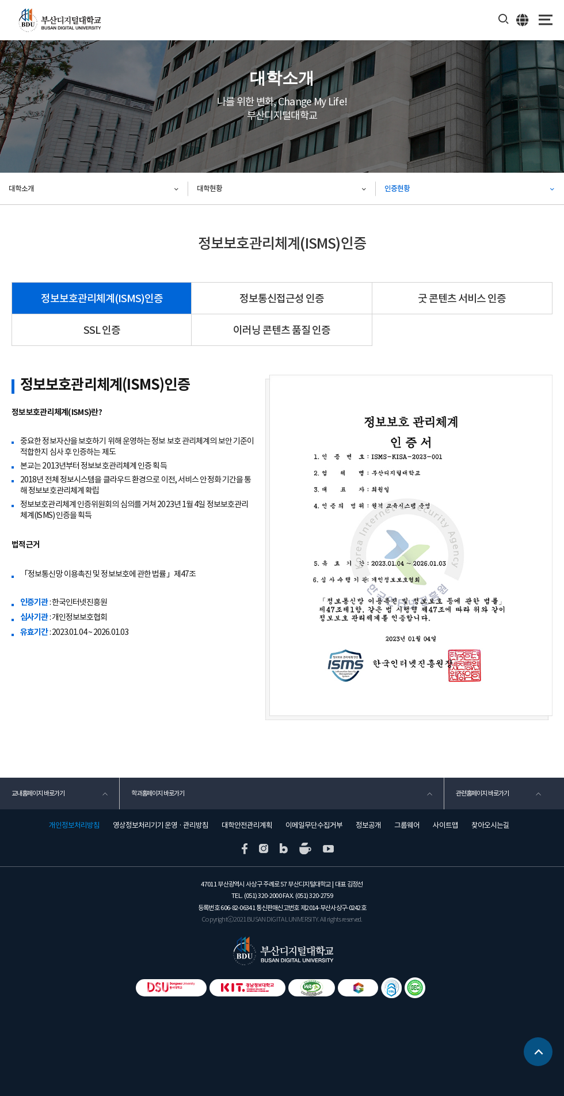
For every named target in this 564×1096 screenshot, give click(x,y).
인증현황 (397, 188)
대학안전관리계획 (247, 825)
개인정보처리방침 (74, 825)
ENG (522, 19)
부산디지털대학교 (59, 20)
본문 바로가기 (0, 0)
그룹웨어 (407, 825)
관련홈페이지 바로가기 (482, 793)
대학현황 (209, 188)
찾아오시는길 (490, 825)
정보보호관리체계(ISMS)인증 (102, 298)
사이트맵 (445, 825)
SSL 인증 (101, 330)
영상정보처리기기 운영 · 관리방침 (160, 825)
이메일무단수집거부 (313, 825)
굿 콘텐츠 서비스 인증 (462, 298)
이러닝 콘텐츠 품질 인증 (281, 330)
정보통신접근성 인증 (281, 298)
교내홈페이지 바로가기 (38, 793)
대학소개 (21, 188)
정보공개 (368, 825)
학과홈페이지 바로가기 (157, 793)
